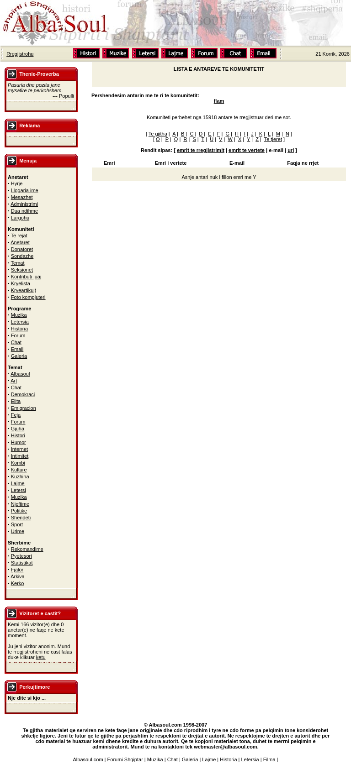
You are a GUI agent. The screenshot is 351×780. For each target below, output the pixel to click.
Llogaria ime (24, 190)
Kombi (18, 463)
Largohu (20, 217)
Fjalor (17, 569)
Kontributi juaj (26, 276)
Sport (17, 524)
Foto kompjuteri (28, 297)
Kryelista (20, 283)
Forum (18, 335)
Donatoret (22, 249)
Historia (19, 328)
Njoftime (20, 504)
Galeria (19, 356)
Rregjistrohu (19, 54)
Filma (269, 759)
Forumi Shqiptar (125, 759)
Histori (18, 435)
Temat (18, 263)
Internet (19, 449)
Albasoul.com (88, 759)
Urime (17, 531)
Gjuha (17, 428)
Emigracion (23, 408)
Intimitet (20, 456)
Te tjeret (273, 139)
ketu (41, 657)
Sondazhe (22, 256)
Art (14, 380)
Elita (16, 401)
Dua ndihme (24, 211)
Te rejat (19, 235)
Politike (19, 510)
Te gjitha (158, 133)
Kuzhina (20, 476)
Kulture (19, 469)
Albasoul (20, 374)
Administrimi (24, 204)
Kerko (17, 583)
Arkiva (18, 576)
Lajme (18, 483)
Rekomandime (27, 549)
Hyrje (17, 183)
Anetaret (20, 242)
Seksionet (22, 269)
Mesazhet (22, 197)
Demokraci (23, 394)
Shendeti (21, 517)
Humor (18, 442)
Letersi (18, 490)
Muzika (19, 315)
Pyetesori (21, 556)
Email (17, 349)
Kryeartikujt (23, 290)
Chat (16, 342)
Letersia (20, 322)
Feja (16, 415)
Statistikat (22, 562)
